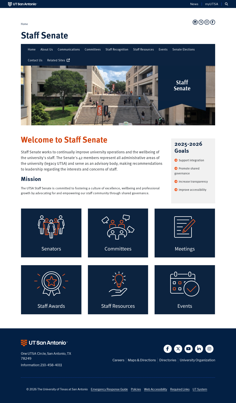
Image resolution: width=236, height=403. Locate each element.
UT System (200, 389)
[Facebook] (212, 21)
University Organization (197, 360)
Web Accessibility (155, 389)
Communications (69, 49)
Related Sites (59, 60)
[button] (226, 4)
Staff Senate (44, 35)
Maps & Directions (142, 360)
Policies (136, 389)
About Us (46, 49)
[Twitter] (201, 21)
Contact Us (35, 60)
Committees (93, 49)
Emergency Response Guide (109, 389)
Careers (118, 360)
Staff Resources (143, 49)
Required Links (180, 389)
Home (24, 24)
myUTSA (211, 4)
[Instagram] (206, 21)
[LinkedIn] (195, 21)
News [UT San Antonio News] (194, 4)
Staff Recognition (117, 49)
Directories (167, 360)
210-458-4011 (51, 365)
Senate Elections (183, 49)
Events (163, 49)
